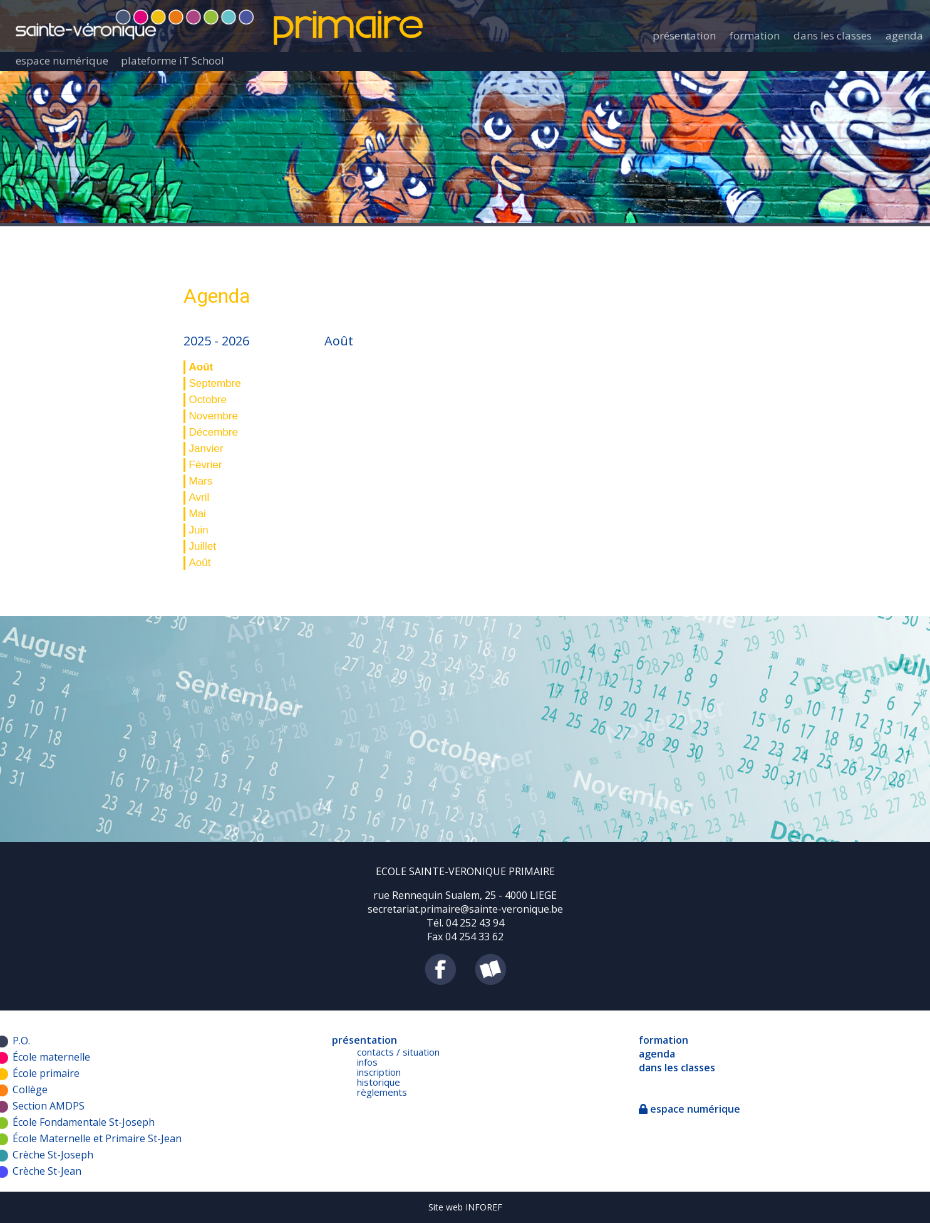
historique (378, 1082)
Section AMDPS (49, 1106)
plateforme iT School (172, 60)
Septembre (215, 383)
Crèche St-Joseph (53, 1155)
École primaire (46, 1073)
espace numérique (62, 60)
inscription (379, 1072)
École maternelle (51, 1057)
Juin (199, 530)
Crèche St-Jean (47, 1171)
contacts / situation (398, 1052)
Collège (30, 1089)
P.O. (21, 1040)
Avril (199, 497)
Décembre (213, 432)
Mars (201, 481)
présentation (684, 35)
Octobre (208, 400)
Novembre (213, 416)
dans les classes (832, 35)
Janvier (206, 448)
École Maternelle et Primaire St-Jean (97, 1138)
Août (201, 367)
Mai (197, 514)
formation (755, 35)
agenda (904, 35)
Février (205, 465)
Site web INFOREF (465, 1207)
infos (367, 1062)
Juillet (202, 546)
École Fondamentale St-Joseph (84, 1122)
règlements (382, 1092)
